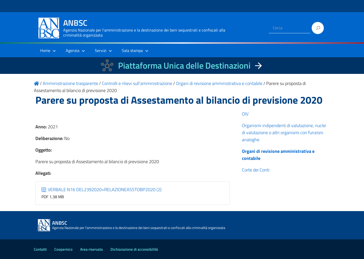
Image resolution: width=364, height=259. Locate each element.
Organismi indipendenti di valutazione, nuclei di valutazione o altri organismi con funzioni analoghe (284, 132)
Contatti (40, 249)
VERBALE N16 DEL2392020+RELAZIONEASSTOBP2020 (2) (101, 189)
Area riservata (91, 249)
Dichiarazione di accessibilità (134, 249)
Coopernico (63, 249)
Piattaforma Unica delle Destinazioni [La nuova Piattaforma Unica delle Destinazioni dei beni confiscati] (184, 65)
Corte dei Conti (255, 169)
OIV (245, 113)
